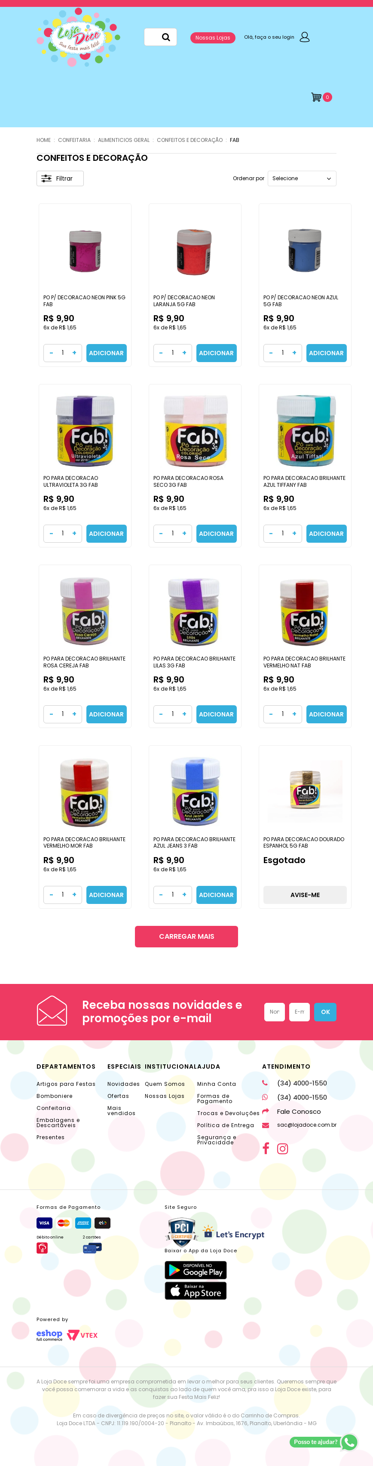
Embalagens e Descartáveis (58, 1122)
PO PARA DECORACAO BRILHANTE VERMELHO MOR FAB (84, 843)
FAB (234, 140)
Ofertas (118, 1096)
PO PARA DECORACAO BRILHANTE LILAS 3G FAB (194, 662)
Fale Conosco (291, 1111)
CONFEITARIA (74, 140)
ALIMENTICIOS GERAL (124, 140)
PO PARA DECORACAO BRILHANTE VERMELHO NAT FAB (304, 662)
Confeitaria (54, 1108)
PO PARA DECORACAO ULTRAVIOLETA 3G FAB (70, 481)
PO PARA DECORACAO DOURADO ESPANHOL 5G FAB (303, 843)
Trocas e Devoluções (228, 1113)
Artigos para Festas (66, 1084)
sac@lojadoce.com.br (299, 1124)
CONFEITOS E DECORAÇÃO (190, 140)
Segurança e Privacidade (216, 1140)
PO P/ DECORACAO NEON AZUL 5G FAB (300, 301)
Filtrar (57, 178)
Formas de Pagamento (214, 1098)
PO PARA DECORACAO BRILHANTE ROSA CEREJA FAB (84, 662)
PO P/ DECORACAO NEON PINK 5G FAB (84, 301)
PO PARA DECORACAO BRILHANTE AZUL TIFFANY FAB (304, 481)
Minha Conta (216, 1084)
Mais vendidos (121, 1110)
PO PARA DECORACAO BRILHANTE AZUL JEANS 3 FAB (194, 843)
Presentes (51, 1137)
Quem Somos (165, 1084)
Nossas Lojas (213, 37)
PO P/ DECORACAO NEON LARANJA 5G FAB (184, 301)
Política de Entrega (225, 1125)
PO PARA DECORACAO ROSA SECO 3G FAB (188, 481)
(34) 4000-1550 (294, 1083)
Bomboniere (55, 1096)
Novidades (123, 1084)
